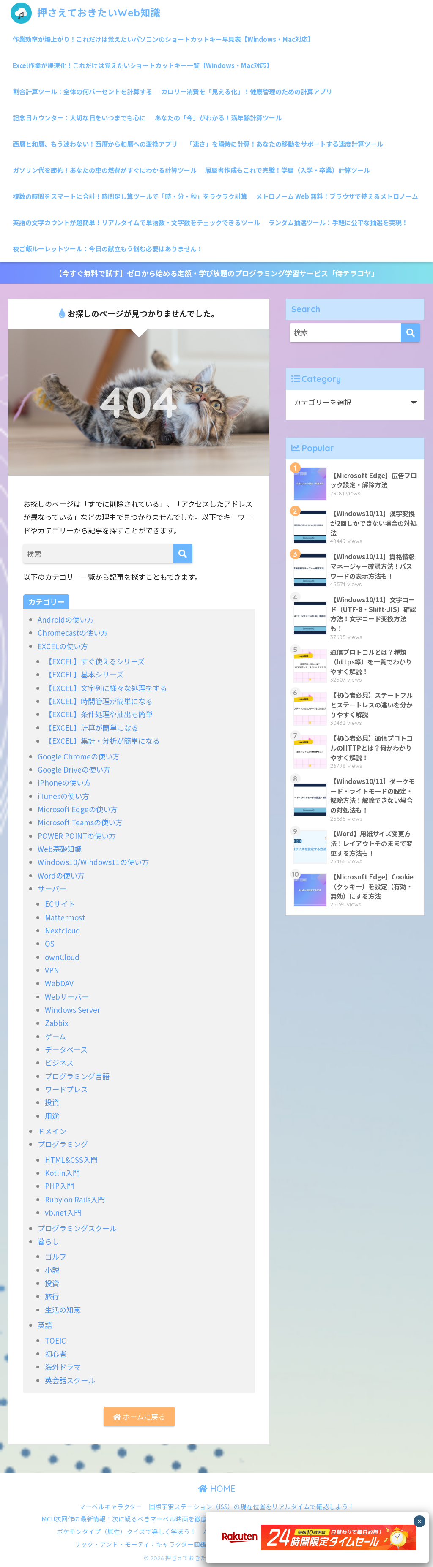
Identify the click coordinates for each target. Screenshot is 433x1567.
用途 (52, 1115)
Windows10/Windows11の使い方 (93, 862)
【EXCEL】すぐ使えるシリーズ (95, 661)
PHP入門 (59, 1186)
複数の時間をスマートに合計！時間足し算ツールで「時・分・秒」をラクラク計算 (130, 196)
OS (50, 943)
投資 (52, 1102)
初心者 (55, 1353)
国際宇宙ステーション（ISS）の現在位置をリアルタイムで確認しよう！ (251, 1506)
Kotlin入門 (62, 1172)
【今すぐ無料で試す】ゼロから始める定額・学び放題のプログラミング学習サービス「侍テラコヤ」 (216, 273)
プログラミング (63, 1144)
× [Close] (419, 1521)
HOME (217, 1488)
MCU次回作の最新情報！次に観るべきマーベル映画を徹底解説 (130, 1518)
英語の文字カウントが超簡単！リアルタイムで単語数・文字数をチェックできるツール (136, 222)
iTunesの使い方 (63, 796)
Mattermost (65, 917)
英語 (45, 1324)
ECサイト (60, 903)
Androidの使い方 (66, 619)
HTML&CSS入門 (71, 1159)
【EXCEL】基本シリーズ (84, 674)
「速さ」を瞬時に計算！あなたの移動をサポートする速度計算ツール (284, 143)
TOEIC (55, 1340)
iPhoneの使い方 (64, 782)
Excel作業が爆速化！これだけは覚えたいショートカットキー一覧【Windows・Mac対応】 (143, 65)
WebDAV (59, 983)
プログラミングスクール (77, 1228)
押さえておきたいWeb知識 (86, 13)
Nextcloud (62, 930)
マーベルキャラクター (110, 1506)
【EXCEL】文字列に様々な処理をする (106, 688)
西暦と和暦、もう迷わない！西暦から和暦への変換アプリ (95, 143)
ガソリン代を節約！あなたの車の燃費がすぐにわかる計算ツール (105, 170)
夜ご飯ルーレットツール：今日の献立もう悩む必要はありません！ (108, 248)
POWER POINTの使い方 (77, 835)
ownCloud (62, 957)
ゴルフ (55, 1256)
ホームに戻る (139, 1416)
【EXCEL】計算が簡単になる (91, 727)
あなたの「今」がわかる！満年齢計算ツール (218, 117)
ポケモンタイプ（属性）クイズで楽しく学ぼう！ (126, 1531)
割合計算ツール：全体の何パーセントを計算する (82, 91)
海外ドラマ (63, 1366)
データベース (66, 1049)
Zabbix (57, 1022)
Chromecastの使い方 (73, 632)
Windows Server (72, 1009)
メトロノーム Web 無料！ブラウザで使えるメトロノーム (337, 196)
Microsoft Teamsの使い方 (80, 822)
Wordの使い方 (61, 875)
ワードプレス (66, 1089)
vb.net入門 (63, 1212)
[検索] (182, 553)
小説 (52, 1270)
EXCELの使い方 (63, 646)
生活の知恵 (63, 1309)
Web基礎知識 (60, 848)
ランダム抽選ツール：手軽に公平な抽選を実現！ (338, 222)
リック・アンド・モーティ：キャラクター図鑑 (140, 1544)
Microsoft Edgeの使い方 (78, 809)
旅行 (52, 1296)
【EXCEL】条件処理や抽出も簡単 (99, 714)
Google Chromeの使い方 (79, 756)
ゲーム (55, 1036)
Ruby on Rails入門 (75, 1199)
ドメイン (52, 1131)
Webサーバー (67, 996)
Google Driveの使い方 (74, 769)
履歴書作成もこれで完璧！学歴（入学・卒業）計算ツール (287, 170)
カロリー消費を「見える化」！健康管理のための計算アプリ (246, 91)
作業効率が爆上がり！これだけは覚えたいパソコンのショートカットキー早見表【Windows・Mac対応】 (163, 39)
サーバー (52, 888)
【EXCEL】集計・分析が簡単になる (102, 740)
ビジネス (59, 1062)
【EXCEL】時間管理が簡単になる (99, 701)
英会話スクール (70, 1380)
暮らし (48, 1241)
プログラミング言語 (77, 1076)
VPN (52, 970)
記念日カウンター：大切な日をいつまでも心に (79, 117)
